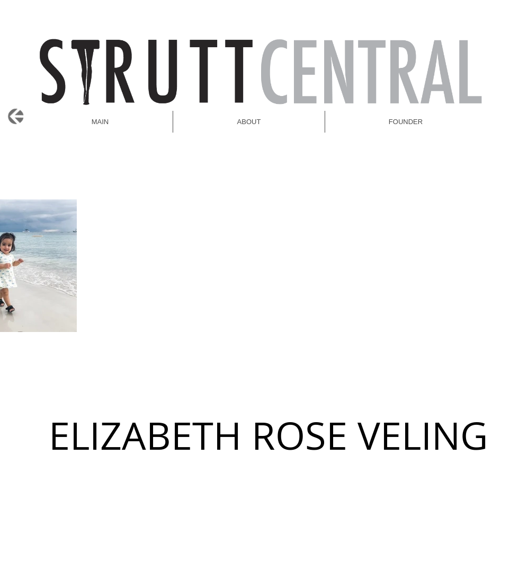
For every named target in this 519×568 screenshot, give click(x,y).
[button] (405, 122)
